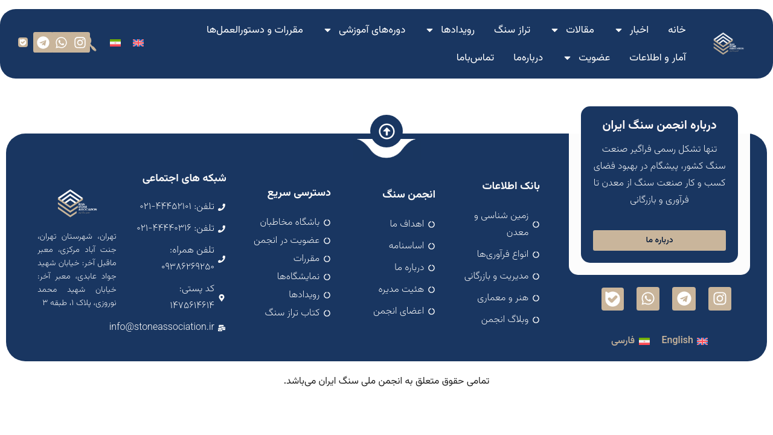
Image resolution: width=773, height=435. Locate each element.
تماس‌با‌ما (475, 58)
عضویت (586, 58)
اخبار (631, 30)
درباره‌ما (528, 58)
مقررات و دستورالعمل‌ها (255, 30)
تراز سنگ (512, 30)
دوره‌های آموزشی (363, 30)
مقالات (572, 30)
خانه (677, 30)
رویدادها (450, 30)
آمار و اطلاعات (657, 58)
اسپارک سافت (386, 389)
